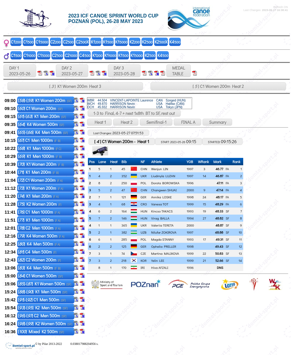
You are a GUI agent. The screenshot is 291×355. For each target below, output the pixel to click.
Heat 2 (125, 122)
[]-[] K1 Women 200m (45, 100)
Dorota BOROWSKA (165, 183)
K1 (96, 42)
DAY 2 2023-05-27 (72, 71)
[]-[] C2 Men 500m (42, 316)
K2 (135, 42)
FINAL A (187, 122)
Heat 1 (99, 122)
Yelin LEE (157, 260)
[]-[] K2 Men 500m (43, 308)
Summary (217, 122)
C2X (82, 42)
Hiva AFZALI (159, 267)
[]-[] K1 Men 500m (42, 292)
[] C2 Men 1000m (39, 228)
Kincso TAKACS (162, 211)
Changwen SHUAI (164, 190)
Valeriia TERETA (162, 225)
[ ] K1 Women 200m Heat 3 (75, 86)
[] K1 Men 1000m (39, 148)
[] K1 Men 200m (38, 172)
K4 (174, 42)
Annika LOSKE (161, 197)
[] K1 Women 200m (41, 164)
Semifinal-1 (156, 122)
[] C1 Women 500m (40, 276)
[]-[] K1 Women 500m (44, 284)
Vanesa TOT (159, 204)
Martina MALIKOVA (165, 253)
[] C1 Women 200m (40, 108)
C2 (55, 42)
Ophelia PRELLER (163, 246)
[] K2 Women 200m (39, 204)
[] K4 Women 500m (41, 124)
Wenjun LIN (159, 168)
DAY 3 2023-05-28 (124, 71)
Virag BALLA (160, 218)
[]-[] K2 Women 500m (45, 323)
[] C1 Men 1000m (39, 140)
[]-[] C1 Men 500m (42, 300)
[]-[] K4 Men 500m (43, 132)
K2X (161, 42)
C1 (16, 42)
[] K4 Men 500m (39, 244)
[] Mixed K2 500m (41, 331)
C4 (84, 55)
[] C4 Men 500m (37, 252)
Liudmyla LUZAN (163, 176)
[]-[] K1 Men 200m (42, 116)
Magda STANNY (162, 239)
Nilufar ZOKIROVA (163, 232)
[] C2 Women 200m (39, 260)
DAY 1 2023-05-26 (19, 71)
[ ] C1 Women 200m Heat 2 (218, 86)
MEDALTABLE (178, 71)
